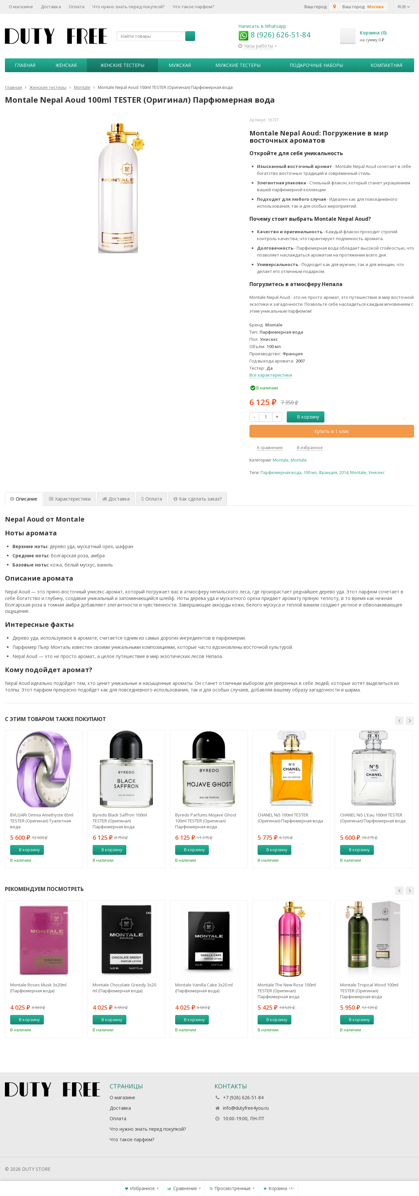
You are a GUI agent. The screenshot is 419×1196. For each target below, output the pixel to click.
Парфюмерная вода (281, 472)
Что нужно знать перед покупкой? (128, 7)
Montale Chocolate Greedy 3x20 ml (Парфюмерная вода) (124, 988)
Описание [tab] (23, 499)
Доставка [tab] (116, 499)
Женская (66, 65)
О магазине (21, 7)
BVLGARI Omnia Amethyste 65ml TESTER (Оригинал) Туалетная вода (41, 821)
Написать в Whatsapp (262, 26)
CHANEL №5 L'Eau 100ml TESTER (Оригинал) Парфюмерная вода (373, 818)
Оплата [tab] (151, 499)
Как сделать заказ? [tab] (197, 499)
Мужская (180, 65)
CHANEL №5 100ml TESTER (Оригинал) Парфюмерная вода (290, 818)
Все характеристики (270, 375)
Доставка (51, 7)
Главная (25, 65)
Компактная (386, 65)
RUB (404, 7)
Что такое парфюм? (193, 7)
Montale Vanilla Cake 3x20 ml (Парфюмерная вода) (204, 988)
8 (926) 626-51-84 (274, 34)
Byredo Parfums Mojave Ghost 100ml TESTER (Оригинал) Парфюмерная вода (205, 821)
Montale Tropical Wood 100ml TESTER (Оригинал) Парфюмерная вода (369, 991)
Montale (281, 460)
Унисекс (376, 472)
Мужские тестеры (238, 65)
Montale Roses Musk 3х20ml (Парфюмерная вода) (38, 988)
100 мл (310, 472)
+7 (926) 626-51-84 (243, 1097)
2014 (343, 472)
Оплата (76, 7)
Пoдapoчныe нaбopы (316, 65)
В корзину (304, 417)
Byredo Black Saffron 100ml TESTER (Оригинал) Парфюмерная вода (120, 821)
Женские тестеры (122, 65)
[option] (44, 799)
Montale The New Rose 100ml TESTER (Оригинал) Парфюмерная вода (287, 991)
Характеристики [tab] (70, 499)
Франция (328, 472)
